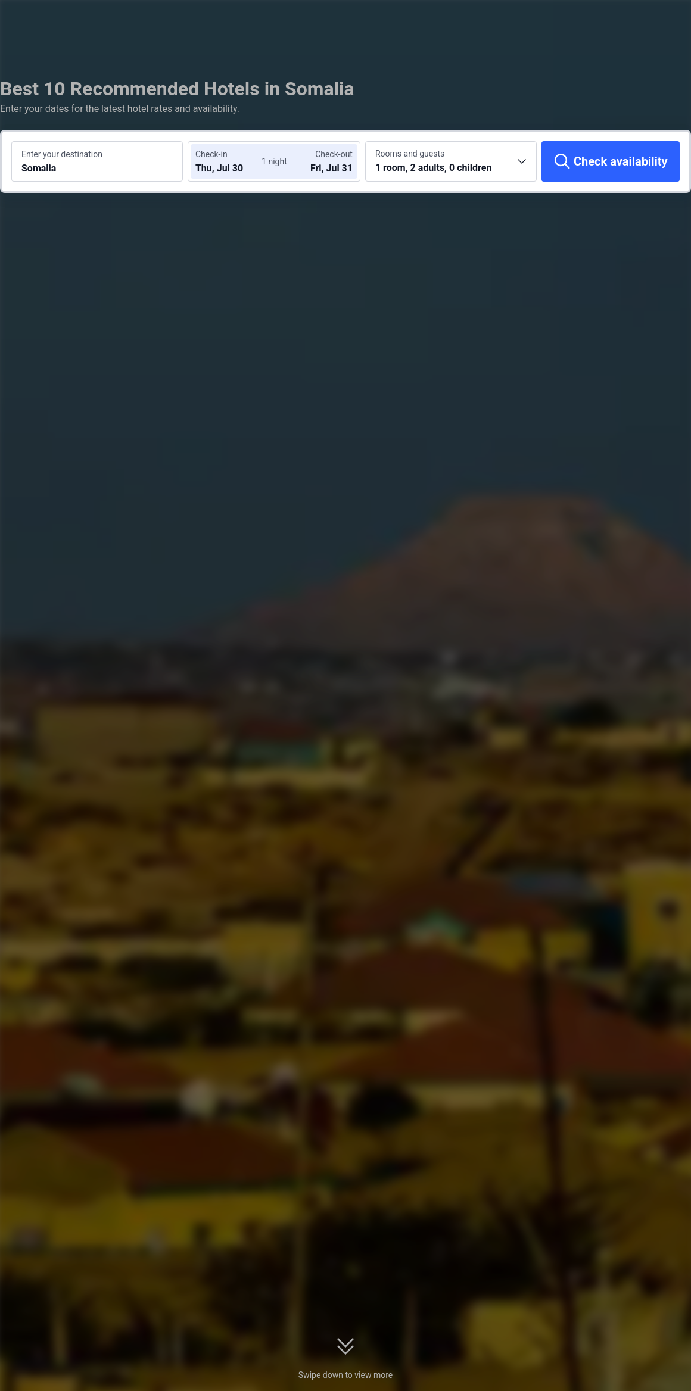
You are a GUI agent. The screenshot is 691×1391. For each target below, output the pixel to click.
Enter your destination (61, 154)
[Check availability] (610, 161)
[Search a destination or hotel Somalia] (97, 161)
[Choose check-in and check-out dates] (231, 161)
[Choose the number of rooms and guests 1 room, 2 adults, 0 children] (451, 161)
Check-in (211, 154)
